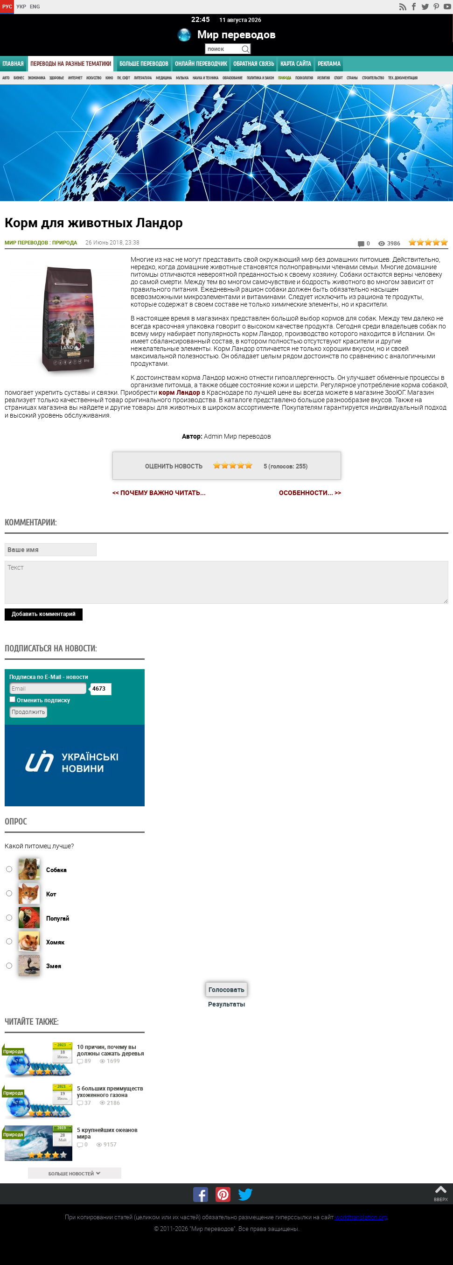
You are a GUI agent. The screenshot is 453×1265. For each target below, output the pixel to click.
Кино (109, 78)
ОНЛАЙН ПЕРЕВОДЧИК (201, 63)
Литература (143, 78)
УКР (21, 6)
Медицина (164, 78)
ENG (35, 6)
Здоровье (56, 78)
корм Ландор (179, 392)
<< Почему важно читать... (159, 492)
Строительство (373, 78)
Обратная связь (253, 63)
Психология (304, 78)
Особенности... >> (310, 492)
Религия (323, 78)
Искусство (93, 78)
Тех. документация (403, 78)
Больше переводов (143, 63)
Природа (284, 78)
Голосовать (226, 989)
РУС (7, 6)
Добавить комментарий (44, 613)
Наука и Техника (205, 78)
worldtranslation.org (361, 1217)
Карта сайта (295, 63)
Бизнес (19, 78)
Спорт (338, 78)
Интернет (75, 78)
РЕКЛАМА (329, 63)
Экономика (36, 78)
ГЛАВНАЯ (13, 63)
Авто (5, 78)
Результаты (226, 1003)
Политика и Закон (260, 78)
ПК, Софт (123, 78)
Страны (352, 78)
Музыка (182, 78)
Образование (233, 78)
